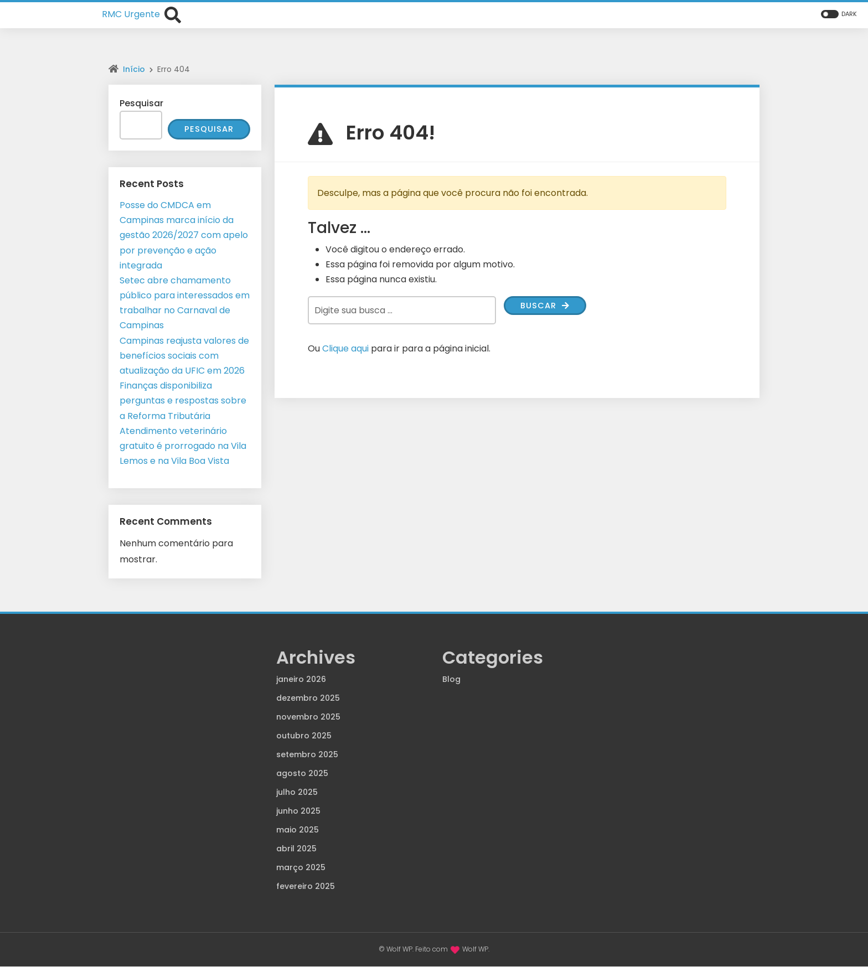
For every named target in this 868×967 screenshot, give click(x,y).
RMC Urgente (131, 14)
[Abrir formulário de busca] (172, 13)
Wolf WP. (475, 949)
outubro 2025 (304, 736)
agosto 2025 (302, 773)
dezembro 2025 (308, 698)
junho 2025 (298, 811)
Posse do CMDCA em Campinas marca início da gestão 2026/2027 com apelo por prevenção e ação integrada (184, 235)
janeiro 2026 (301, 679)
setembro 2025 (307, 755)
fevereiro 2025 (305, 886)
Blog (451, 679)
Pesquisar (141, 103)
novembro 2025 (308, 717)
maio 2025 (297, 830)
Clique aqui (345, 348)
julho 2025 (297, 792)
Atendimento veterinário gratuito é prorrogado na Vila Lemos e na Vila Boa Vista (183, 446)
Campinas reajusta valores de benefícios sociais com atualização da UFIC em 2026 (184, 356)
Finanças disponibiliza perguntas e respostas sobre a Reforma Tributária (183, 401)
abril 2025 (296, 849)
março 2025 (301, 867)
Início (134, 69)
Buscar (547, 306)
